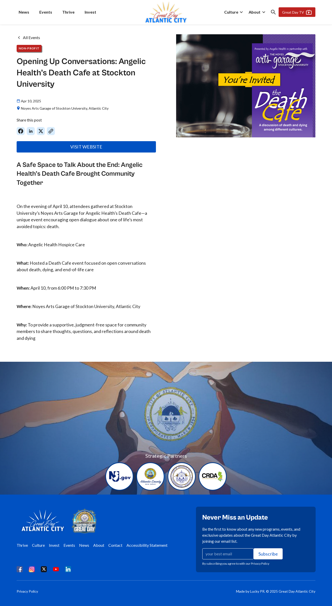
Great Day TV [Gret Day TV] (297, 12)
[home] (166, 12)
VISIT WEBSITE (86, 146)
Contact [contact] (115, 545)
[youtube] (56, 569)
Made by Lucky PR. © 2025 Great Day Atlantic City (275, 591)
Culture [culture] (231, 12)
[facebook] (20, 569)
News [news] (24, 12)
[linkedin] (68, 569)
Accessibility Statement (147, 545)
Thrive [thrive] (68, 12)
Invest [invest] (90, 12)
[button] (234, 12)
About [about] (254, 12)
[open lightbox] (245, 85)
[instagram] (32, 569)
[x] (44, 569)
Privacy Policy (27, 591)
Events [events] (45, 12)
